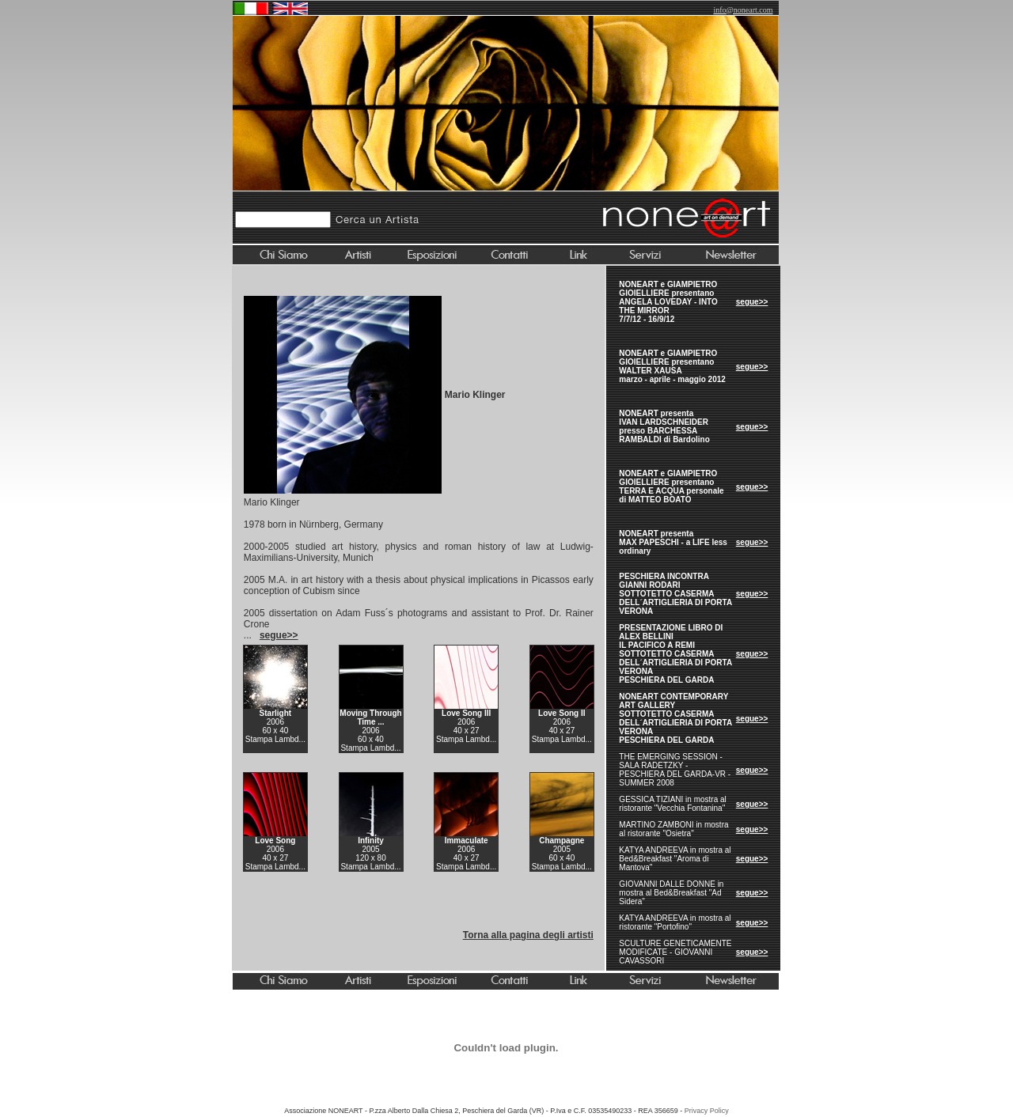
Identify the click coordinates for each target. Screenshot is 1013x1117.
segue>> (752, 301)
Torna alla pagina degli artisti (528, 935)
